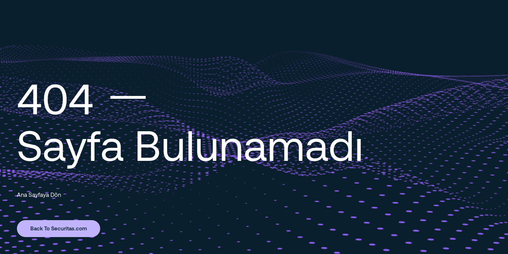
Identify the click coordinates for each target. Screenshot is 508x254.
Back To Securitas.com (58, 228)
